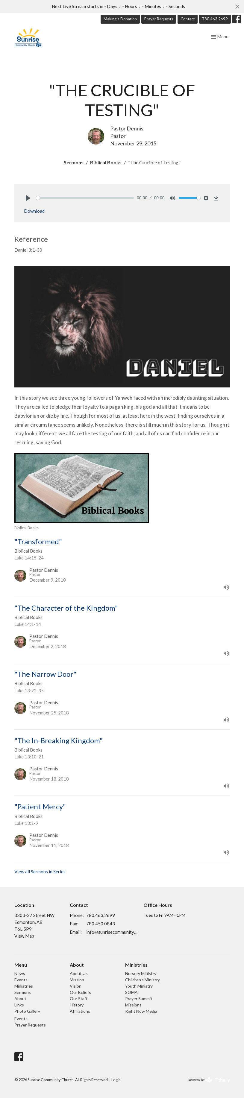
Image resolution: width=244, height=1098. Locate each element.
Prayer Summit (138, 998)
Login (116, 1079)
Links (19, 1004)
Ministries (23, 985)
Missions (133, 1004)
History (77, 1004)
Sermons (74, 162)
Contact (188, 18)
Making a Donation (120, 18)
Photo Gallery (27, 1011)
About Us (79, 973)
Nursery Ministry (140, 973)
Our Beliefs (80, 992)
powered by (209, 1080)
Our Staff (78, 998)
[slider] (85, 198)
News (19, 973)
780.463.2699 (215, 18)
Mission (77, 979)
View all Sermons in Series (40, 871)
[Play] (28, 198)
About (20, 998)
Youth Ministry (139, 985)
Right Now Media (141, 1011)
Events (21, 979)
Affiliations (80, 1011)
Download (34, 211)
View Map (24, 936)
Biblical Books (106, 162)
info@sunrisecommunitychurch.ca (112, 932)
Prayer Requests (158, 18)
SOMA (131, 992)
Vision (75, 985)
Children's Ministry (142, 979)
